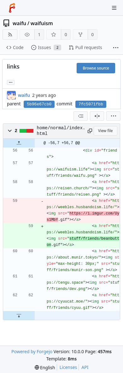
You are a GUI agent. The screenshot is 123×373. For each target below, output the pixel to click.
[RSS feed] (10, 34)
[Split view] (97, 116)
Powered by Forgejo (31, 351)
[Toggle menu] (114, 8)
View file (105, 130)
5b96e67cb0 (39, 104)
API (84, 367)
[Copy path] (89, 130)
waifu (19, 23)
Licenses (68, 367)
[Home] (12, 8)
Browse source (96, 68)
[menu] (113, 116)
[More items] (115, 47)
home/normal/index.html (61, 130)
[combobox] (80, 116)
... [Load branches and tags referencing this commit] (11, 82)
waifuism (42, 23)
